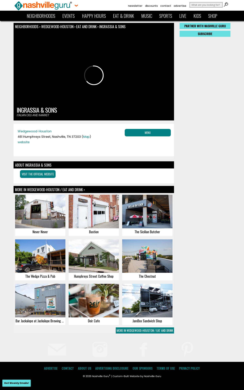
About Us (84, 368)
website (23, 142)
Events (68, 15)
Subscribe (205, 34)
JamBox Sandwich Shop (147, 320)
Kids (197, 15)
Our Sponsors (142, 368)
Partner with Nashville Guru (205, 26)
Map (86, 137)
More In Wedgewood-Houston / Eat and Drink (145, 330)
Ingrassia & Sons (112, 26)
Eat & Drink (123, 15)
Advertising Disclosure (111, 368)
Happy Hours (94, 15)
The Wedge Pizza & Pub (40, 276)
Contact (165, 6)
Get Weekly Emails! (16, 383)
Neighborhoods (41, 15)
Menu (148, 133)
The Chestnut (147, 276)
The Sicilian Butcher (147, 231)
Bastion (94, 231)
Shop (212, 15)
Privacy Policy (189, 368)
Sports (165, 15)
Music (146, 15)
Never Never (40, 231)
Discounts (151, 6)
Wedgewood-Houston (57, 26)
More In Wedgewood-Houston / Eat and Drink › (50, 189)
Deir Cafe (94, 320)
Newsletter (135, 6)
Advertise (180, 6)
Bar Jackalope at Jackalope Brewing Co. (40, 320)
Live (182, 15)
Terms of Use (166, 368)
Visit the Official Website (38, 174)
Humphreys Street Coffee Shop (94, 276)
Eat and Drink (86, 26)
